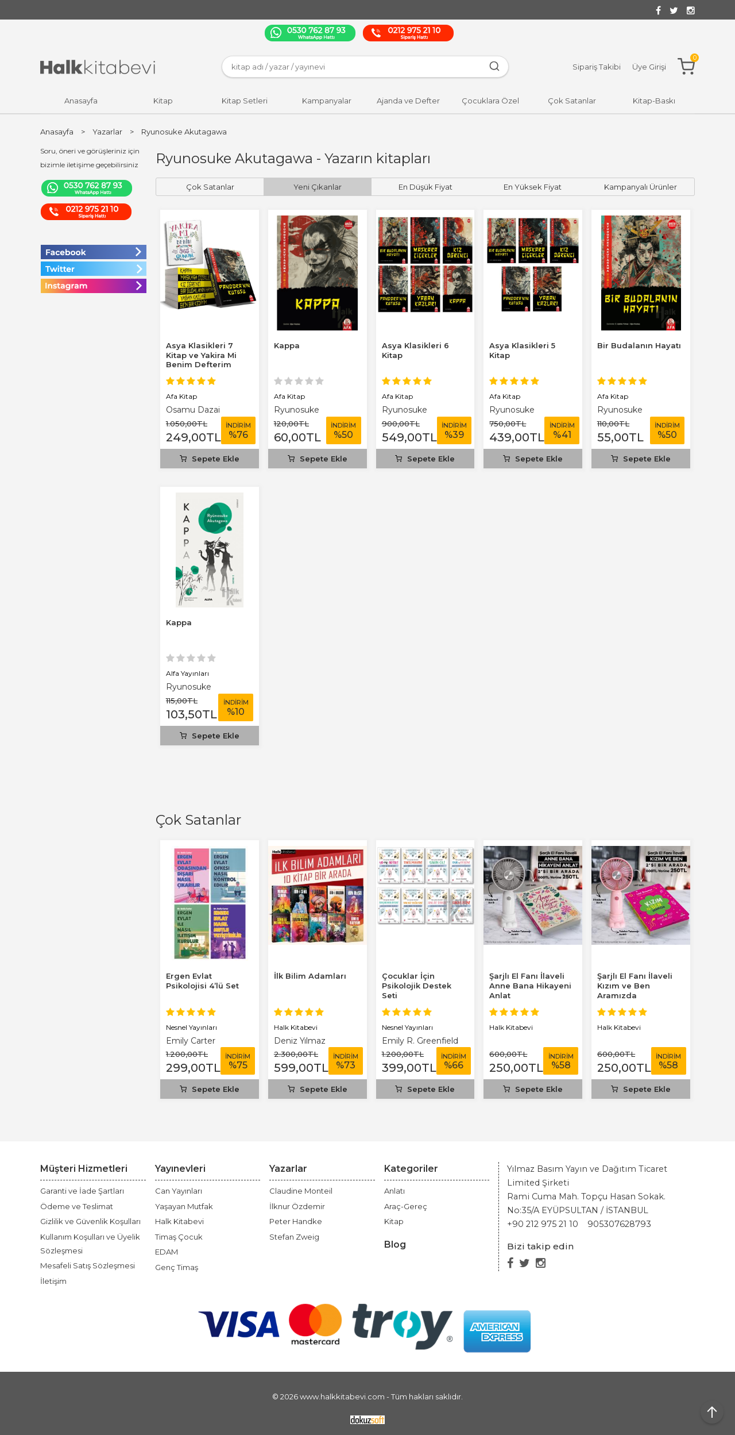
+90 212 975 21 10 (542, 1224)
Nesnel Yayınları (191, 1027)
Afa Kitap (181, 396)
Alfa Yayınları (187, 673)
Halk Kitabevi (296, 1027)
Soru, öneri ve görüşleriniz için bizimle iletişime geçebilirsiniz (90, 158)
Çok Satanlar (198, 819)
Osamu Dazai (193, 410)
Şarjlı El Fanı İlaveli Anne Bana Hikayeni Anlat (530, 985)
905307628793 (619, 1224)
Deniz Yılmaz (300, 1041)
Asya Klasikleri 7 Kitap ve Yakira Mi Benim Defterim (201, 355)
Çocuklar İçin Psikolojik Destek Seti (416, 985)
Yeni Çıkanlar (317, 186)
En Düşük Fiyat (425, 186)
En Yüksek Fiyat (533, 186)
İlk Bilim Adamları (310, 975)
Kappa (287, 345)
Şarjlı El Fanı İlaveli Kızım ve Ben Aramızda (634, 985)
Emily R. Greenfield (420, 1041)
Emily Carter (190, 1041)
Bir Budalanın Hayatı (639, 345)
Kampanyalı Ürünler (640, 186)
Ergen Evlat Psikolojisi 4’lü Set (202, 980)
